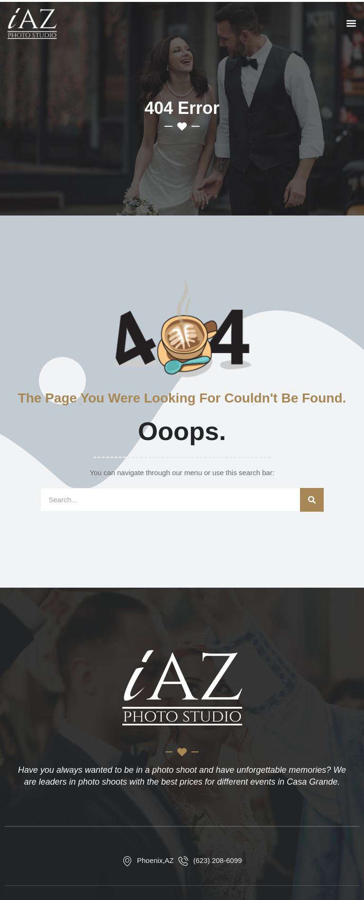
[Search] (312, 500)
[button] (351, 23)
